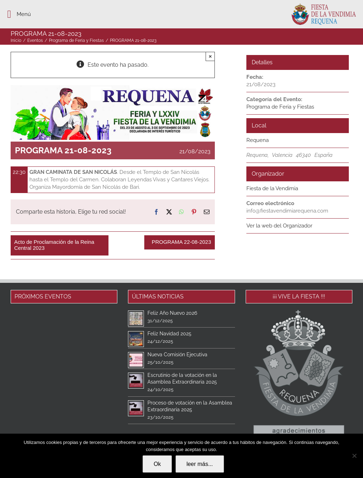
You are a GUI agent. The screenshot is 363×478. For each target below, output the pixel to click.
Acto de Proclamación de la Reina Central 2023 (54, 245)
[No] (354, 455)
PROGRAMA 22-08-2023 (181, 242)
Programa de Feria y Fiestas (280, 107)
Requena (257, 140)
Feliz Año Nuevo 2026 (172, 313)
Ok (157, 464)
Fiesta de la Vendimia (272, 188)
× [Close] (210, 56)
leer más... (199, 464)
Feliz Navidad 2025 (169, 333)
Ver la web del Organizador (279, 225)
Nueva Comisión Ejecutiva (177, 354)
